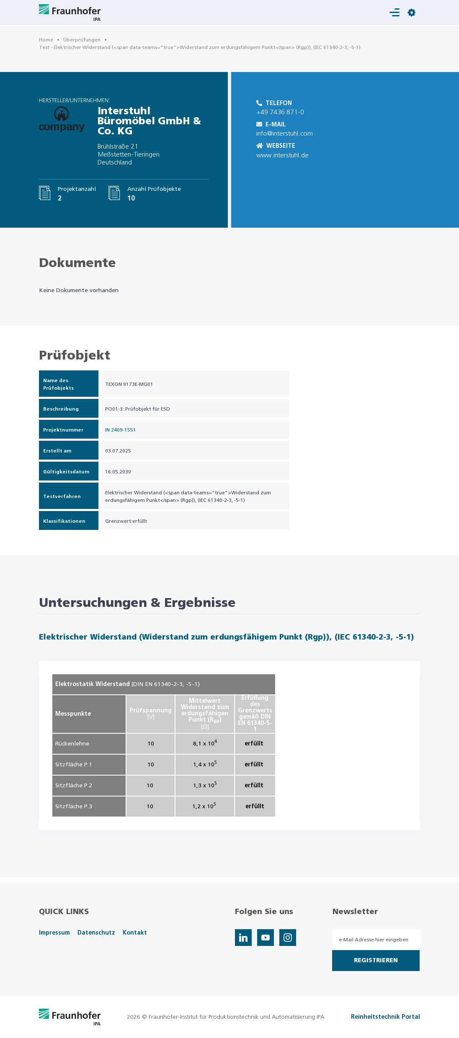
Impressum (54, 933)
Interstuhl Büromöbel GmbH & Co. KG (149, 121)
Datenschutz (96, 933)
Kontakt (135, 933)
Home (46, 39)
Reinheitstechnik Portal (385, 1017)
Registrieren (376, 960)
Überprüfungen (82, 39)
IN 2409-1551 (120, 429)
